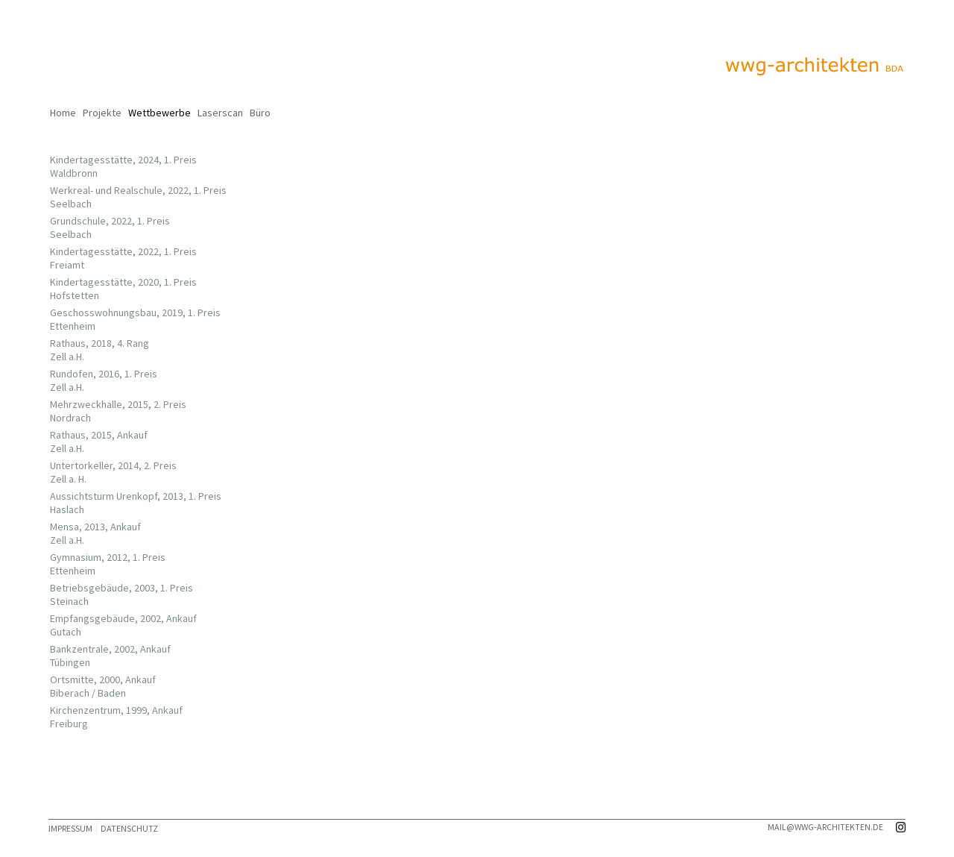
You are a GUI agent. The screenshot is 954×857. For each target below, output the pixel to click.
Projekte (102, 112)
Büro (260, 112)
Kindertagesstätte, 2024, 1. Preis (119, 159)
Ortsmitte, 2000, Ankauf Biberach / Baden (98, 686)
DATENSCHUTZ (129, 828)
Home (63, 112)
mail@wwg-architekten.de (825, 826)
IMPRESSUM (70, 828)
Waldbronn (69, 173)
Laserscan (220, 112)
